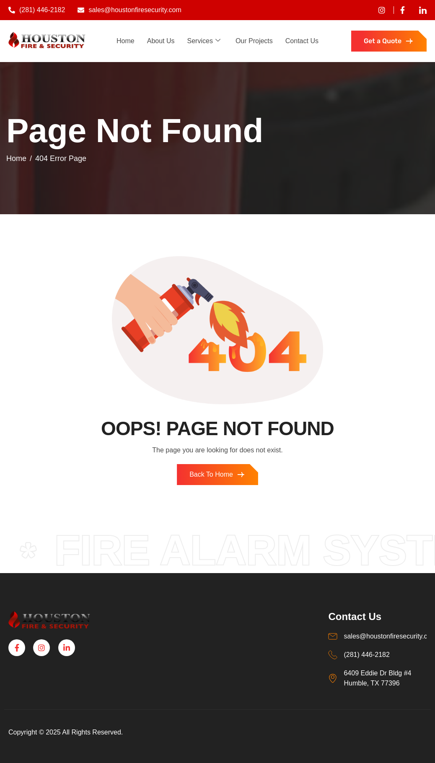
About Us (161, 40)
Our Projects (254, 40)
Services (203, 41)
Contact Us (301, 40)
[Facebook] (399, 10)
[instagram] (378, 10)
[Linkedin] (420, 10)
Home (126, 40)
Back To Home (217, 474)
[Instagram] (41, 647)
